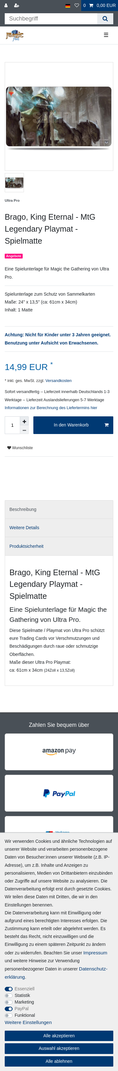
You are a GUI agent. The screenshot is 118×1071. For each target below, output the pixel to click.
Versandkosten (58, 381)
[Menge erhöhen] (24, 420)
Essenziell (25, 988)
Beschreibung (23, 509)
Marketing (24, 1001)
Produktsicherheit (26, 546)
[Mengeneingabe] (12, 425)
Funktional (25, 1015)
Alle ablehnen (59, 1061)
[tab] (59, 509)
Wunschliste (20, 448)
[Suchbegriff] (51, 18)
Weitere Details (24, 527)
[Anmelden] (6, 5)
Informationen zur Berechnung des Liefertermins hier (51, 408)
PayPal (22, 1008)
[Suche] (105, 18)
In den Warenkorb (81, 425)
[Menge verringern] (24, 429)
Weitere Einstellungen (28, 1022)
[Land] (67, 5)
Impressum (95, 952)
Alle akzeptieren (59, 1035)
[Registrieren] (17, 5)
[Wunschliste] (76, 5)
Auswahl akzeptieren (59, 1048)
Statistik (22, 995)
